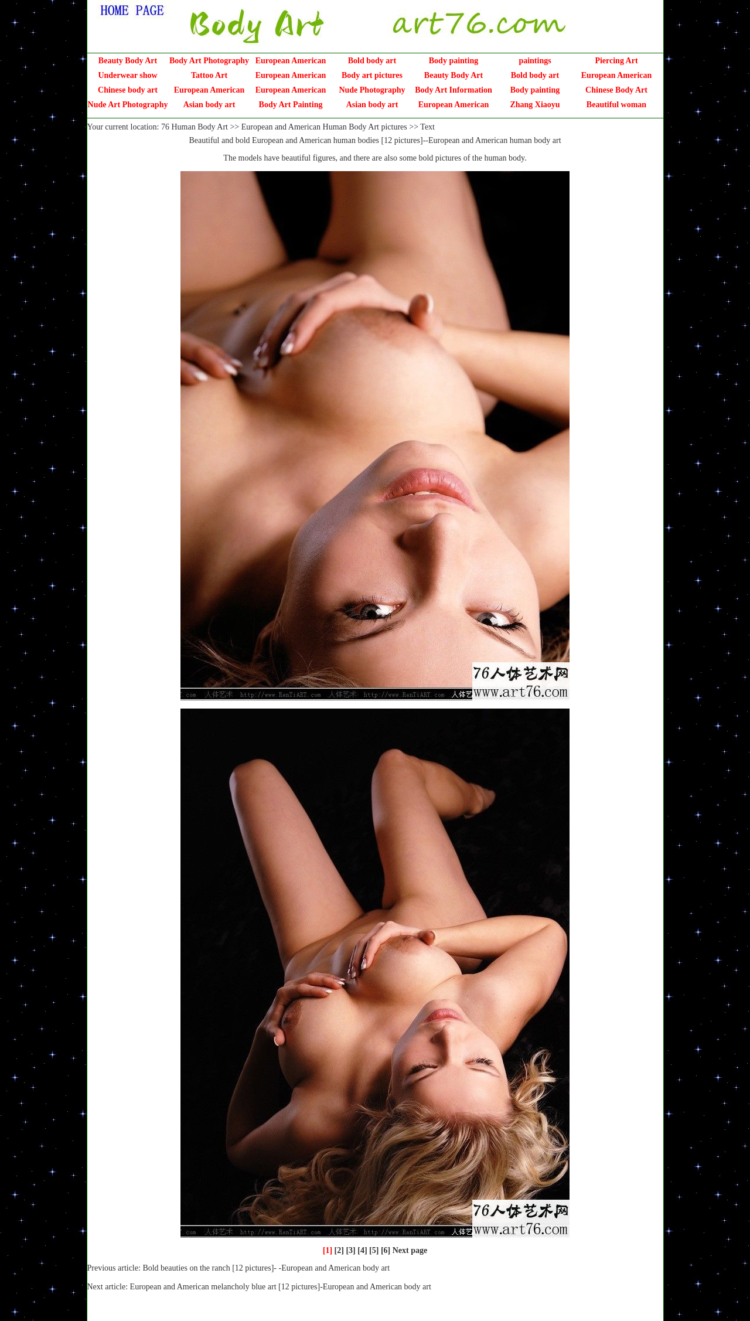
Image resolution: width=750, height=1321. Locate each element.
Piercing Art (616, 60)
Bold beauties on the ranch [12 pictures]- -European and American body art (266, 1268)
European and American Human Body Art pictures (324, 126)
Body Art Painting (291, 104)
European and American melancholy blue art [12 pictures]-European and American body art (280, 1286)
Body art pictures (372, 75)
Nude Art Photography (128, 104)
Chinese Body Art (616, 90)
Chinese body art (128, 90)
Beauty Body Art (127, 60)
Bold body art (372, 60)
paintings (535, 60)
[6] (385, 1250)
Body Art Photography (209, 60)
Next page (410, 1250)
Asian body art (209, 104)
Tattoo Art (209, 75)
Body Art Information (453, 90)
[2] (339, 1250)
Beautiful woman (616, 104)
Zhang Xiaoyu (535, 104)
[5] (374, 1250)
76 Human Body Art (194, 126)
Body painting (453, 60)
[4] (362, 1250)
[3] (350, 1250)
